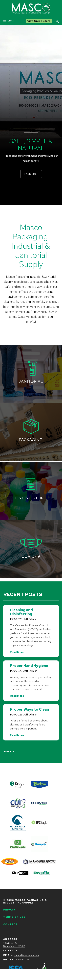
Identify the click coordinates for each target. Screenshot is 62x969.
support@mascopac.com (26, 955)
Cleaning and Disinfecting (21, 612)
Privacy (9, 909)
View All (9, 751)
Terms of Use (14, 916)
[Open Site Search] (57, 21)
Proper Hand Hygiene (29, 665)
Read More (17, 652)
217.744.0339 (22, 959)
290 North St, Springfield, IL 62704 (14, 944)
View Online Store (38, 21)
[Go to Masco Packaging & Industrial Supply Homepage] (31, 8)
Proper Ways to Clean (29, 709)
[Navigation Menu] (9, 21)
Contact (10, 924)
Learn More (31, 174)
